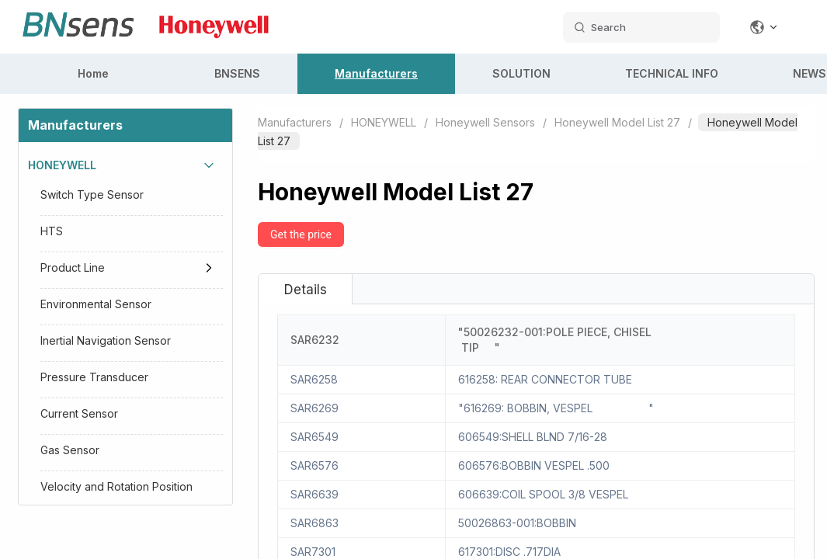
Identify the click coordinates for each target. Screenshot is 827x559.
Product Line (72, 267)
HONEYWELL (62, 165)
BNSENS (237, 73)
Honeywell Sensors (485, 122)
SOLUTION (521, 73)
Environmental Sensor (95, 304)
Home (93, 73)
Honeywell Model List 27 (617, 122)
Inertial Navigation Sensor (105, 340)
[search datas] (641, 27)
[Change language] (764, 27)
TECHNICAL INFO (671, 73)
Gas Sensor (69, 450)
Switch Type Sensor (92, 194)
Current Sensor (79, 413)
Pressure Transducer (94, 377)
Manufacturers (376, 73)
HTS (51, 231)
